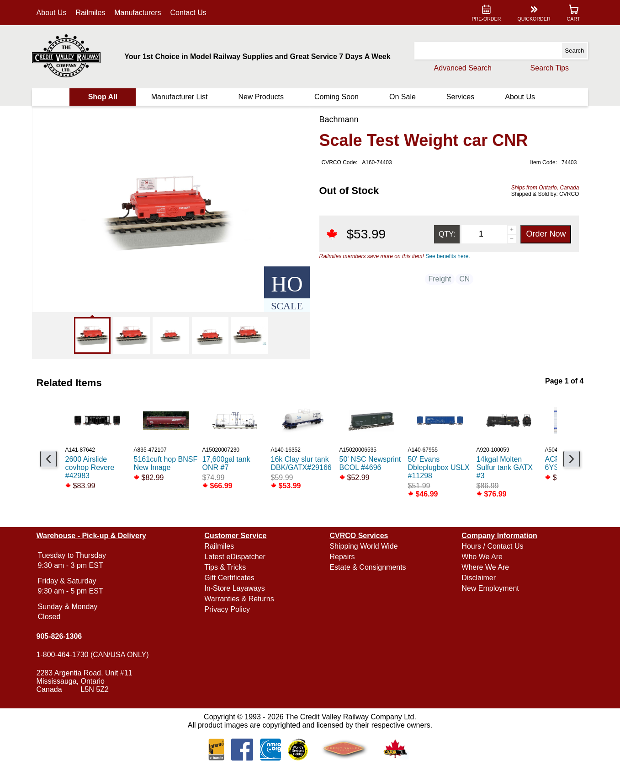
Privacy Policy (230, 609)
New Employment (487, 588)
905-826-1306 (65, 636)
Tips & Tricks (228, 567)
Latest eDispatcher (237, 557)
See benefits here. (447, 256)
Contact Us (194, 12)
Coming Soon (336, 97)
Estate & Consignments (367, 567)
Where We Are (482, 567)
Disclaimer (476, 578)
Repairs (342, 557)
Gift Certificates (232, 578)
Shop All (107, 97)
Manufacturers (144, 12)
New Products (262, 97)
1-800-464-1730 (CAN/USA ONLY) (98, 654)
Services (457, 97)
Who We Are (479, 557)
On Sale (400, 97)
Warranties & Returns (242, 599)
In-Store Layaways (237, 588)
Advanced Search (456, 68)
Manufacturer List (182, 97)
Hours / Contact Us (489, 546)
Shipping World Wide (363, 546)
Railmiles (96, 12)
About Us (57, 12)
